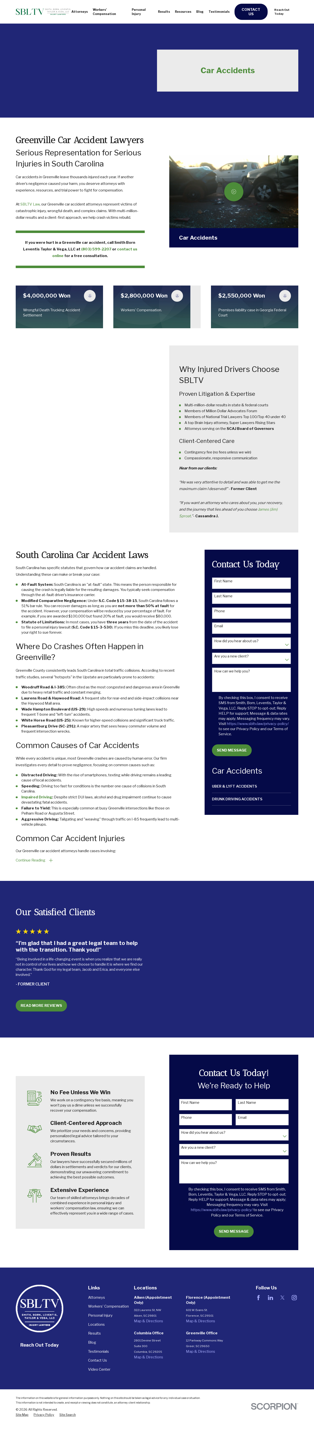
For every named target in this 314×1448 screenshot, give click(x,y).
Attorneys (96, 1297)
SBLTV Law (30, 204)
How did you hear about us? (236, 641)
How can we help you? (232, 671)
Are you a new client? (231, 656)
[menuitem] (251, 786)
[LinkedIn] (270, 1297)
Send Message (232, 750)
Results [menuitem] (164, 12)
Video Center (99, 1369)
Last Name (223, 596)
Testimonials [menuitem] (219, 12)
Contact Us (251, 11)
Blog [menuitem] (200, 12)
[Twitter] (282, 1297)
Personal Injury (100, 1315)
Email (218, 626)
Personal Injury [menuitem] (139, 12)
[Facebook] (258, 1297)
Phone (219, 611)
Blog (92, 1342)
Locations (96, 1324)
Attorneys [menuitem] (79, 12)
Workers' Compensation (108, 1306)
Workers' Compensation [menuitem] (104, 12)
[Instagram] (294, 1297)
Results (94, 1333)
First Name (223, 581)
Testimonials (98, 1351)
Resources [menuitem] (183, 12)
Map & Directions (148, 1321)
